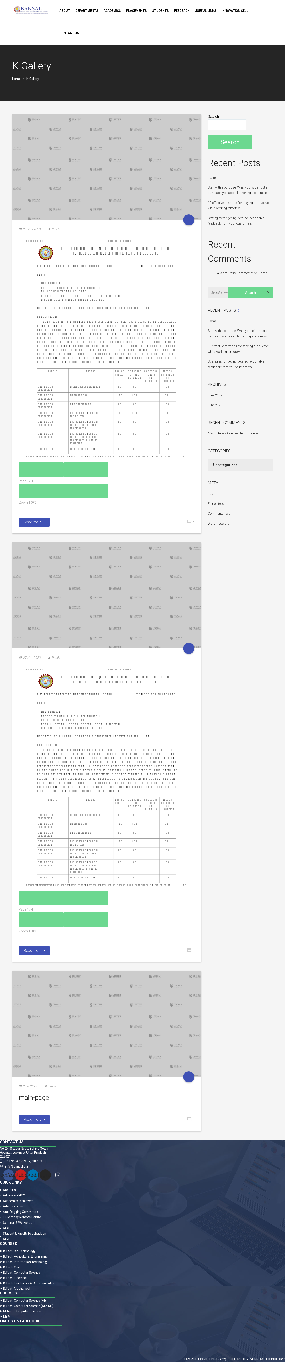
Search (213, 116)
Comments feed (219, 513)
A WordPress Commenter (235, 273)
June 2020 (215, 405)
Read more (34, 522)
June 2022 (215, 395)
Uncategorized (225, 465)
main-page (34, 1097)
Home (16, 78)
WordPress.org (218, 523)
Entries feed (216, 503)
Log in (212, 493)
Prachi (56, 229)
